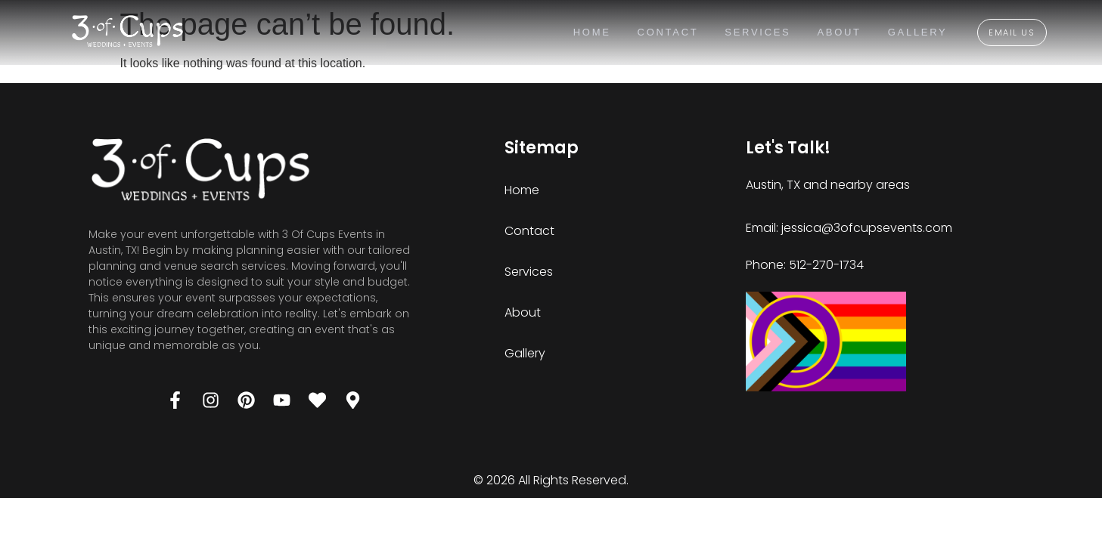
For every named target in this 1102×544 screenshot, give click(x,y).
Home (591, 32)
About (839, 32)
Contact (667, 32)
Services (757, 32)
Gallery (917, 32)
